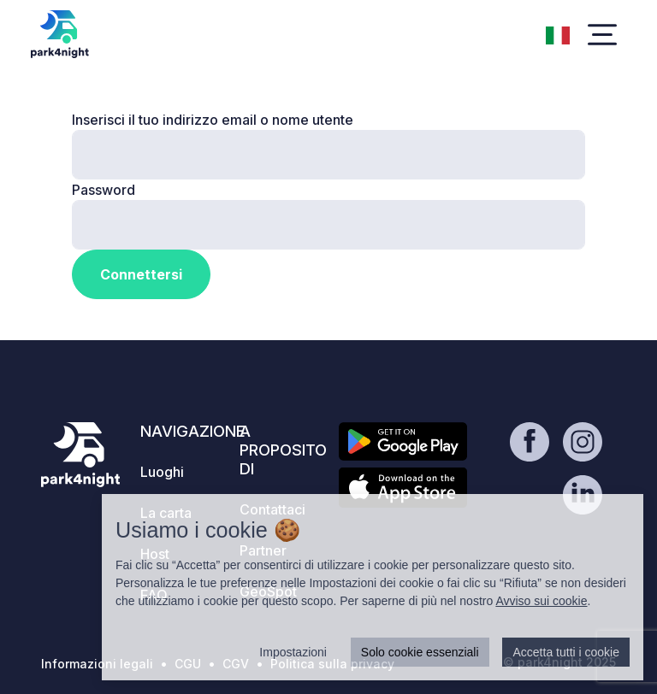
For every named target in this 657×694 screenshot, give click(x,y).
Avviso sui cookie (541, 601)
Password (103, 189)
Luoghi (162, 471)
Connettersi (141, 274)
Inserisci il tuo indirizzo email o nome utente (212, 119)
